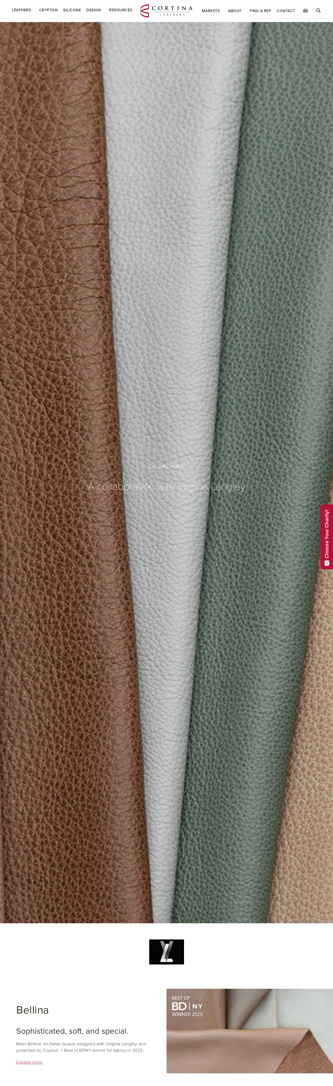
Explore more (29, 1062)
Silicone (72, 10)
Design (93, 10)
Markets (211, 11)
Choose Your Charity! (327, 537)
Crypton (48, 10)
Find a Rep (260, 11)
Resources (120, 10)
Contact (286, 11)
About (235, 11)
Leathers (21, 10)
